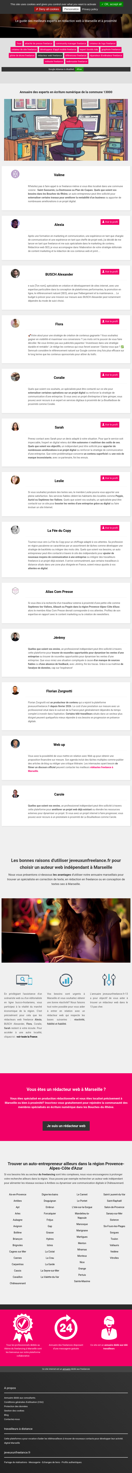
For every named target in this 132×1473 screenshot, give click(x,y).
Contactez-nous (12, 1419)
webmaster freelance (76, 61)
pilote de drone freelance (22, 55)
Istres (50, 1245)
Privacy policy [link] (90, 9)
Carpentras (18, 1264)
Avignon (17, 1226)
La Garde (50, 1264)
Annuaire (8, 1398)
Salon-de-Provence (114, 1207)
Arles (17, 1213)
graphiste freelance (110, 49)
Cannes (18, 1258)
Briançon (17, 1239)
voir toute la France (27, 1036)
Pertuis (82, 1275)
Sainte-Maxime (82, 1281)
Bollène (18, 1232)
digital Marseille (12, 1443)
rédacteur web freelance (50, 55)
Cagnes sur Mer (17, 1251)
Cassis (17, 1270)
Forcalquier (50, 1213)
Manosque (82, 1224)
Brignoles (18, 1245)
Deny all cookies (47, 9)
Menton (82, 1243)
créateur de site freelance (24, 49)
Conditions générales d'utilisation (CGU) (23, 1402)
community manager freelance (71, 43)
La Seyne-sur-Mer (50, 1270)
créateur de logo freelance (103, 43)
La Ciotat (50, 1251)
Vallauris (114, 1245)
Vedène (114, 1251)
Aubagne (17, 1219)
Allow (79, 69)
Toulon (114, 1239)
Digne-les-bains (50, 1194)
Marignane (82, 1230)
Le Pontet (82, 1200)
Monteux (82, 1256)
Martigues (82, 1236)
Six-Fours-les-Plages (114, 1226)
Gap (50, 1226)
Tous (18, 43)
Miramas (82, 1249)
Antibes (18, 1200)
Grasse (50, 1232)
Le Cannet (82, 1194)
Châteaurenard (18, 1283)
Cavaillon (18, 1277)
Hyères (50, 1239)
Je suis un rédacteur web (66, 1126)
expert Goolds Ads (89, 49)
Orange (82, 1268)
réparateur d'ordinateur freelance (106, 55)
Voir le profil (110, 222)
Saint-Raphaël (114, 1200)
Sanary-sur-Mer (114, 1213)
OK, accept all (111, 4)
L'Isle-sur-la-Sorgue (82, 1207)
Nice (82, 1262)
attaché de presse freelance (38, 43)
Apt (18, 1207)
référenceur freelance (75, 55)
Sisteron (114, 1219)
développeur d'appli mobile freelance (58, 49)
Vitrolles (114, 1258)
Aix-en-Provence (17, 1194)
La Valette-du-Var (50, 1277)
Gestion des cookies (14, 1410)
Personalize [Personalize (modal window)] (71, 9)
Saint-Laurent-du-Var (114, 1194)
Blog (6, 1415)
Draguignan (50, 1200)
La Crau (50, 1258)
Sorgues (114, 1232)
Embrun (50, 1207)
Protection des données (16, 1406)
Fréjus (50, 1219)
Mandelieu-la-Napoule (82, 1215)
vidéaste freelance (54, 61)
